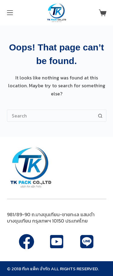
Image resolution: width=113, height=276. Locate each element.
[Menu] (10, 13)
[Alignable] (56, 241)
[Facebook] (26, 241)
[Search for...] (50, 116)
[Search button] (100, 116)
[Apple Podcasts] (86, 241)
